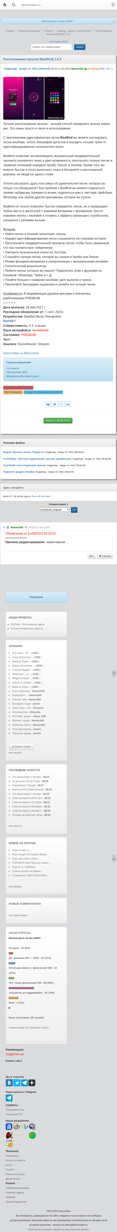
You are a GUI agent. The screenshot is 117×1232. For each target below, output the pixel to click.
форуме (30, 843)
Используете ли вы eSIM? (57, 21)
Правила (10, 1197)
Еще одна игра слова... (25, 858)
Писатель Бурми (21, 733)
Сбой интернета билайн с (27, 810)
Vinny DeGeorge (21, 657)
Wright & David (20, 678)
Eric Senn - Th (20, 653)
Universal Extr (20, 712)
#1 (4, 527)
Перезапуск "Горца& (24, 785)
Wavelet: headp (20, 720)
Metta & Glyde (20, 661)
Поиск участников (15, 1174)
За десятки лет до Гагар (26, 781)
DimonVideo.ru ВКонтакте (21, 353)
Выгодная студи (21, 703)
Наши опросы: (20, 932)
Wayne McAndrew (22, 665)
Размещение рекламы (17, 1188)
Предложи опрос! (39, 1027)
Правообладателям (16, 1201)
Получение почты (15, 1109)
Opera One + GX (21, 707)
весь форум (15, 886)
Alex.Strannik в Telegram (18, 387)
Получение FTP (14, 1114)
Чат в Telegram (13, 392)
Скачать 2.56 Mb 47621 (58, 420)
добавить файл (21, 746)
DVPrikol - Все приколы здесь (28, 624)
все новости (15, 826)
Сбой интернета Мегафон (27, 806)
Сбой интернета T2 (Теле (26, 802)
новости (33, 770)
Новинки (15, 646)
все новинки (15, 752)
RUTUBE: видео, (22, 716)
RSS (65, 41)
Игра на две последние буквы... (30, 854)
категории (55, 41)
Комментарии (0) (18, 1027)
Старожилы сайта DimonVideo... (30, 875)
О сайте (10, 1169)
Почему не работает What (27, 814)
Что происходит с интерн (26, 776)
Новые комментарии (25, 903)
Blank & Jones (20, 686)
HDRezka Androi (21, 724)
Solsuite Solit (19, 699)
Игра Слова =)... (21, 850)
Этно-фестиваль (21, 729)
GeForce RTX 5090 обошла (27, 789)
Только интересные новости (27, 628)
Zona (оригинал (21, 691)
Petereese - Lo (20, 674)
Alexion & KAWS (21, 682)
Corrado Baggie (21, 669)
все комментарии (18, 915)
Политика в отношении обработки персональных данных (58, 1229)
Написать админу (15, 1192)
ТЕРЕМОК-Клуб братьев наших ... (31, 862)
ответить (105, 556)
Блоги (9, 1165)
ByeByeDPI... (19, 695)
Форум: (43, 392)
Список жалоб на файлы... (27, 871)
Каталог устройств (15, 1160)
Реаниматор (12, 1156)
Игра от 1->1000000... (24, 866)
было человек (41, 496)
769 (108, 68)
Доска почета (13, 1179)
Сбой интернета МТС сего (27, 798)
